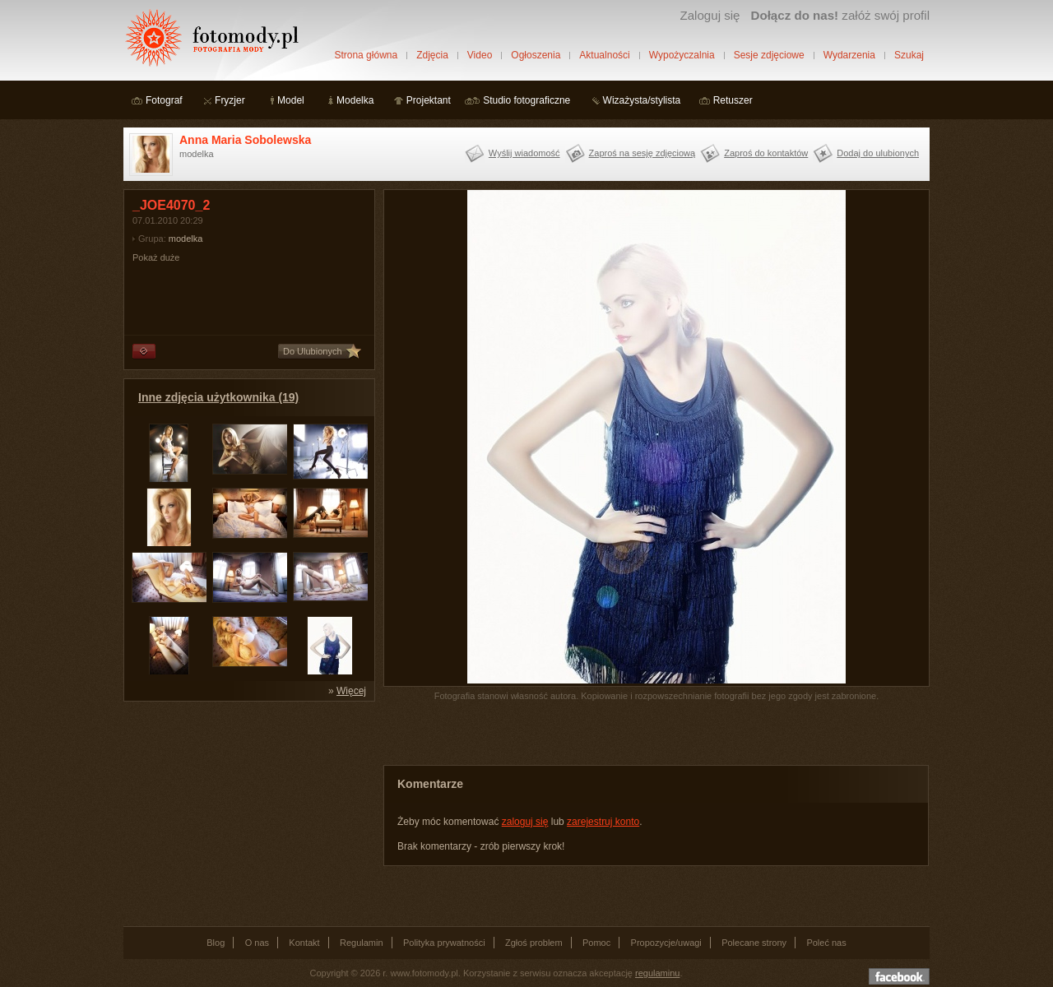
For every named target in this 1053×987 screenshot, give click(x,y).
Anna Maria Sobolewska (245, 139)
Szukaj (909, 55)
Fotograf (164, 100)
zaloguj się (525, 821)
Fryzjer (230, 100)
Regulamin (361, 943)
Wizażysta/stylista (642, 100)
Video (479, 55)
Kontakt (304, 943)
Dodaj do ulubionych (878, 153)
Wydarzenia (849, 55)
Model (290, 100)
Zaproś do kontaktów (766, 153)
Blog (215, 943)
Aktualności (604, 55)
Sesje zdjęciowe (769, 55)
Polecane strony (753, 943)
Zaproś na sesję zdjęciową (642, 153)
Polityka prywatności (444, 943)
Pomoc (596, 943)
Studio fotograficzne (526, 100)
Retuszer (733, 100)
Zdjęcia (432, 55)
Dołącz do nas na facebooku (899, 976)
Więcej (351, 691)
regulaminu (657, 973)
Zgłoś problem (534, 943)
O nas (257, 943)
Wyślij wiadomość (524, 153)
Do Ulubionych (312, 351)
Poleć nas (826, 943)
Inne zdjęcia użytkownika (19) (218, 397)
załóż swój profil (840, 15)
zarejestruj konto (603, 821)
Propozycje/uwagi (666, 943)
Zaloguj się (710, 15)
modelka (186, 238)
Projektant (428, 100)
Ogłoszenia (535, 55)
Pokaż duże (155, 257)
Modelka (354, 100)
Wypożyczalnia (682, 55)
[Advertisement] (246, 812)
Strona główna (365, 55)
